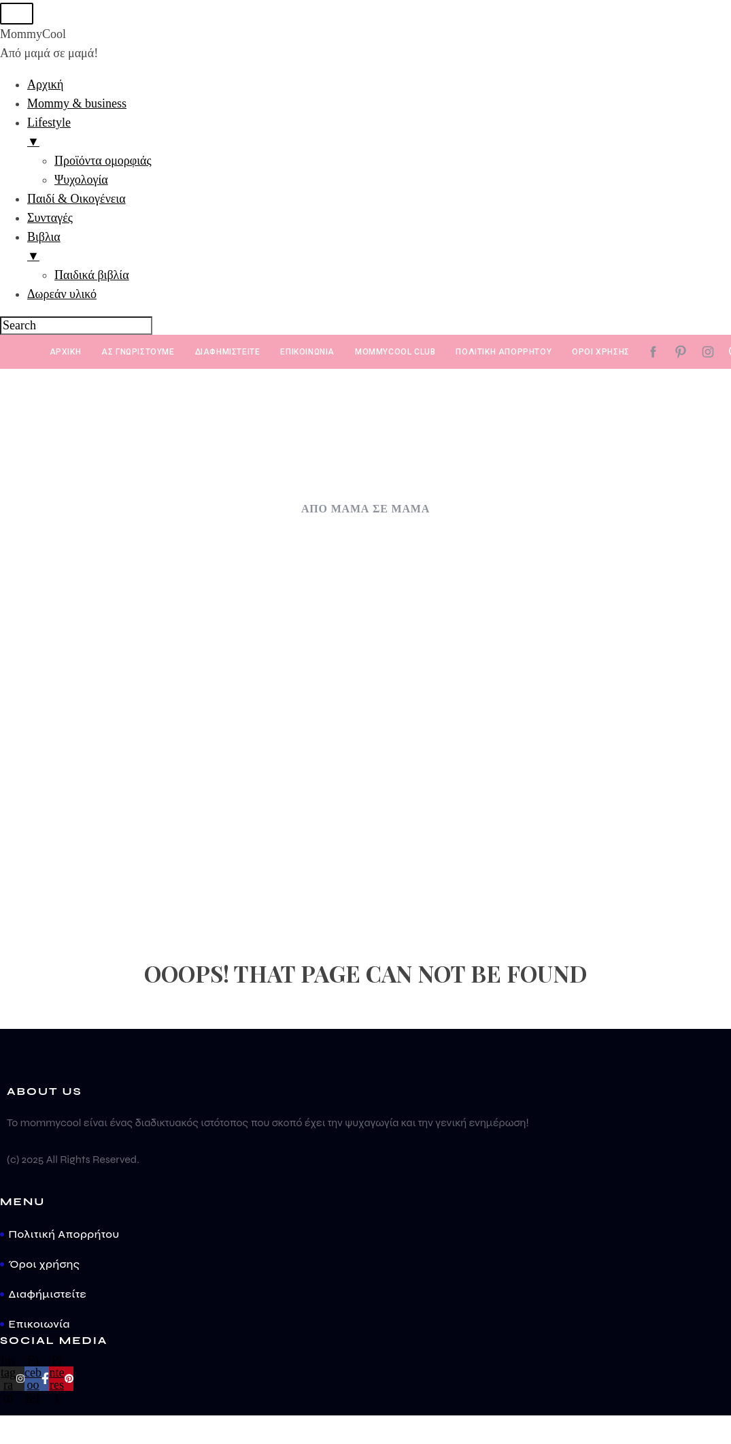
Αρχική (66, 353)
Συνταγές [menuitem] (50, 219)
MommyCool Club (395, 353)
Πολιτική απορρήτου (503, 353)
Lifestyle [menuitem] (379, 134)
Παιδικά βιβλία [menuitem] (91, 276)
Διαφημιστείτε (227, 353)
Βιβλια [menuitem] (379, 249)
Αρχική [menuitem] (45, 86)
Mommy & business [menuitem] (76, 105)
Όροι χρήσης (601, 353)
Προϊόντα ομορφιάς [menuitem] (103, 162)
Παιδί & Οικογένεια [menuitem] (76, 200)
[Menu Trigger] (15, 13)
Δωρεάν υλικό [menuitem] (62, 295)
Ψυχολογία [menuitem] (81, 181)
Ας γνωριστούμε (137, 353)
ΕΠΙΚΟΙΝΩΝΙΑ (307, 353)
